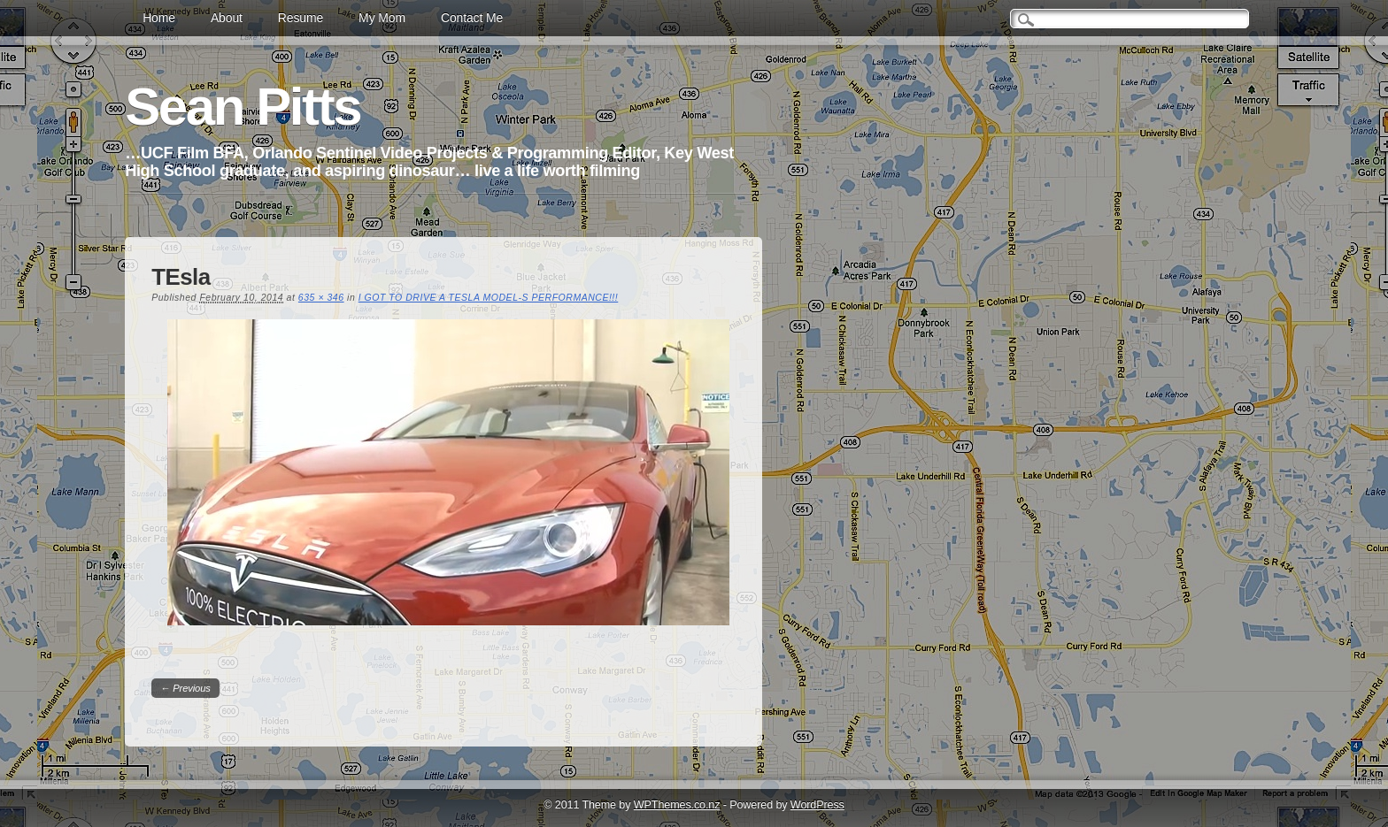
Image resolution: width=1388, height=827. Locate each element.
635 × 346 (321, 297)
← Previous (185, 688)
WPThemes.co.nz (677, 805)
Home (159, 18)
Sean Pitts (242, 106)
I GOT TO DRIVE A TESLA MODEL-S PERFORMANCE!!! (489, 297)
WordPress (817, 805)
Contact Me (472, 18)
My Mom (382, 18)
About (227, 18)
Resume (300, 18)
